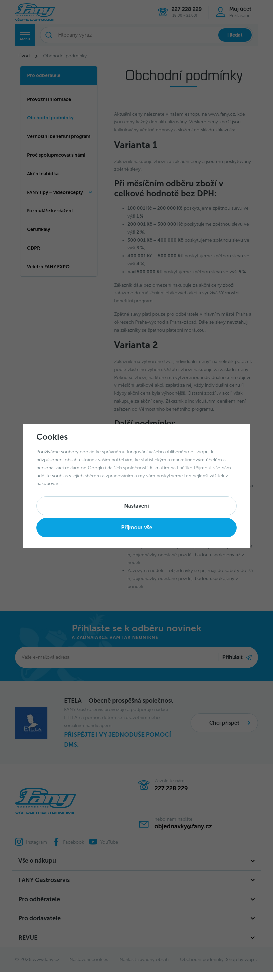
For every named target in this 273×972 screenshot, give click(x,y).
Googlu (96, 467)
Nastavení (136, 506)
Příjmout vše (136, 527)
